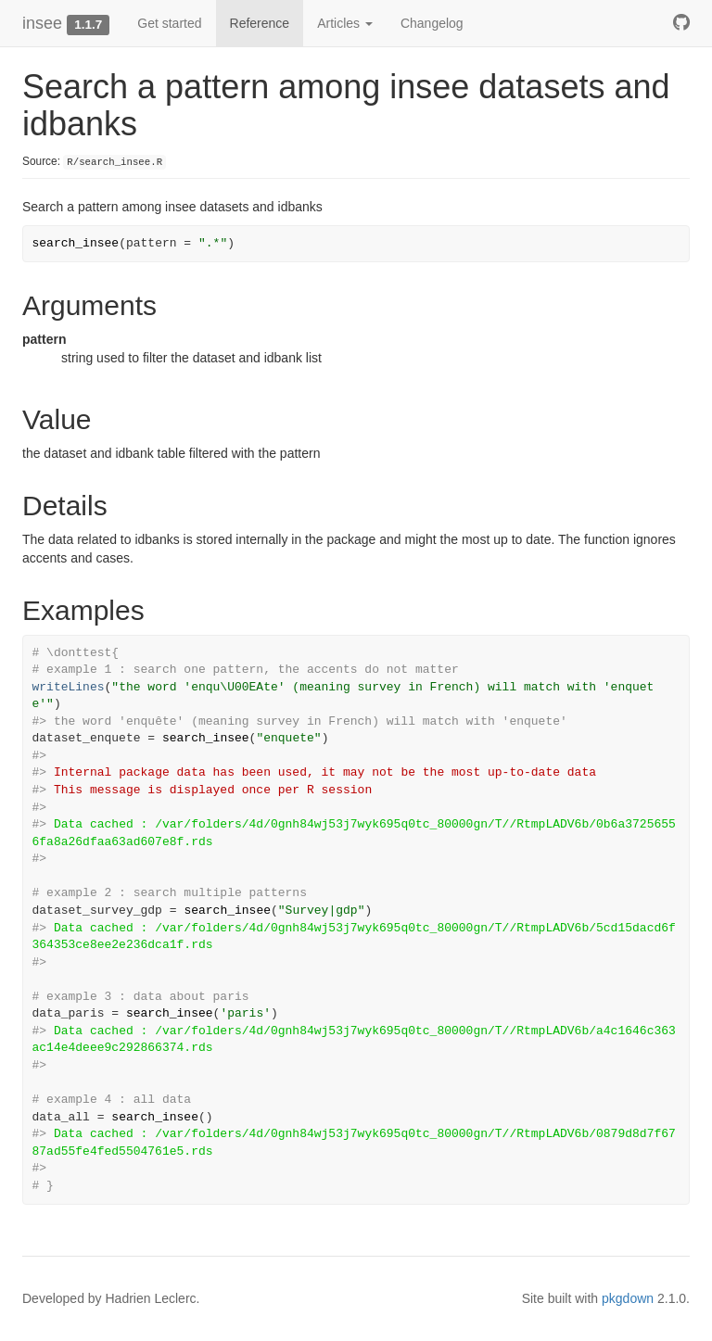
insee (42, 23)
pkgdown (628, 1298)
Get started (169, 23)
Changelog (432, 23)
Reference (260, 23)
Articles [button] (345, 23)
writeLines (68, 687)
